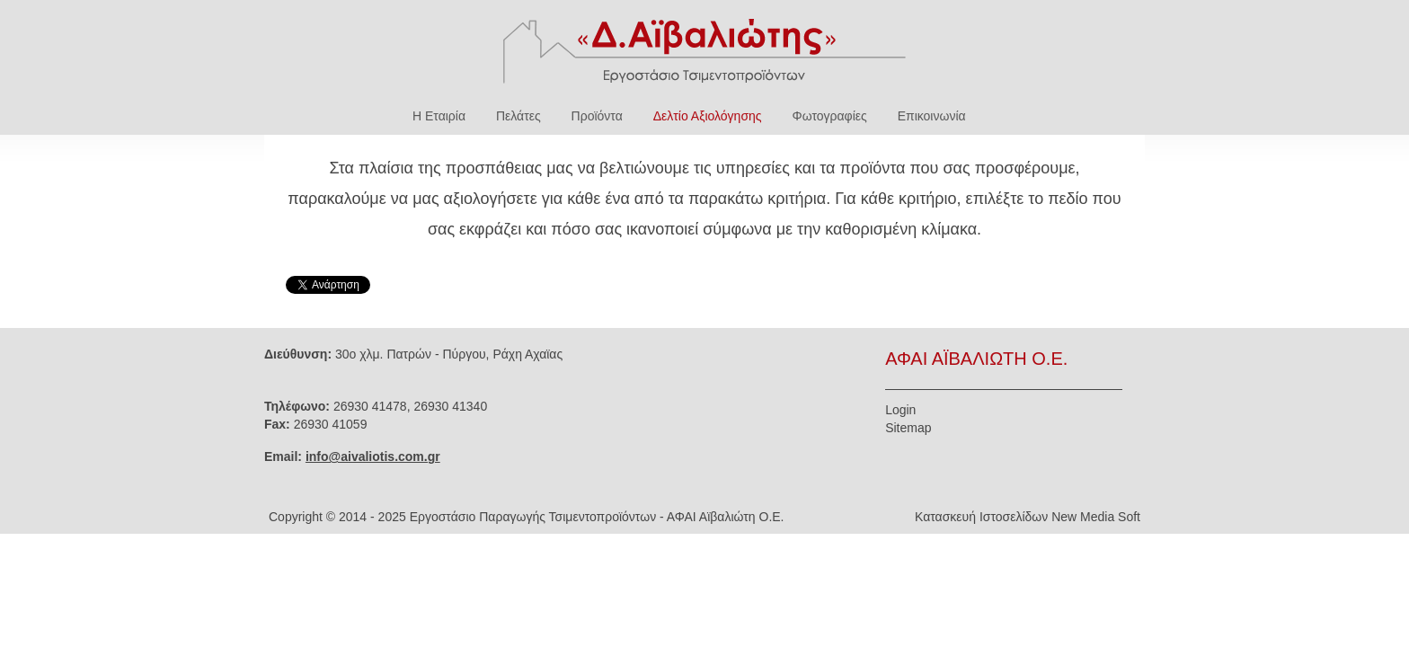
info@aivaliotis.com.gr (373, 456)
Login (900, 410)
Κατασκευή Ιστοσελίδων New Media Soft (1027, 517)
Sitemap (908, 428)
